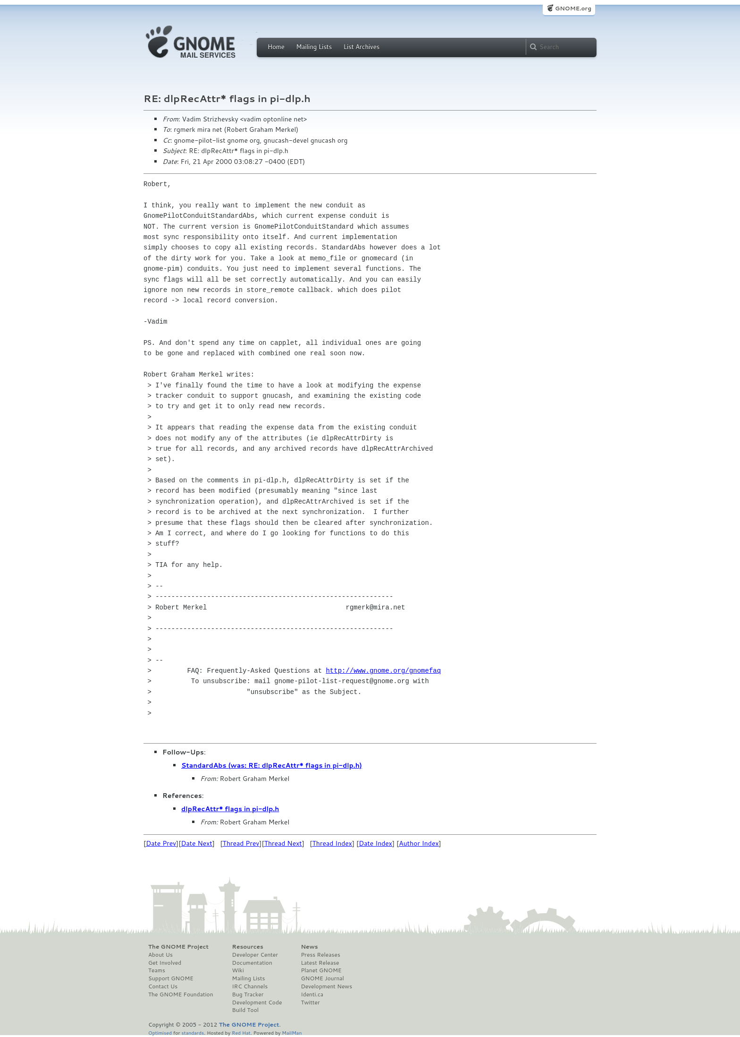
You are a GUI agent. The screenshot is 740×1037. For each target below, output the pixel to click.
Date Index (375, 843)
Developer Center (255, 955)
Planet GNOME (321, 970)
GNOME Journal (322, 978)
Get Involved (164, 963)
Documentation (252, 963)
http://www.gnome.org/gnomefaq (383, 670)
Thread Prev (241, 843)
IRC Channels (250, 986)
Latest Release (320, 963)
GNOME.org (573, 8)
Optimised (160, 1032)
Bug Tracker (248, 994)
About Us (160, 955)
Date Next (196, 843)
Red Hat (241, 1032)
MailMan (292, 1032)
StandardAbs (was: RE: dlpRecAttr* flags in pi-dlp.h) (271, 765)
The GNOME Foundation (180, 994)
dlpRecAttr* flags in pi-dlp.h (230, 809)
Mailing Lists (314, 47)
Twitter (310, 1002)
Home (276, 47)
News (309, 947)
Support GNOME (170, 978)
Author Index (418, 843)
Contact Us (162, 986)
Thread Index (332, 843)
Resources (247, 947)
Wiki (238, 970)
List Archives (361, 47)
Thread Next (283, 843)
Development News (326, 986)
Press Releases (320, 955)
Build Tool (245, 1010)
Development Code (257, 1002)
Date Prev (161, 843)
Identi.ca (312, 994)
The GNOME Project (178, 947)
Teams (156, 970)
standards (192, 1032)
